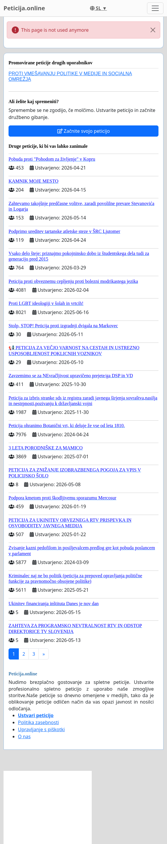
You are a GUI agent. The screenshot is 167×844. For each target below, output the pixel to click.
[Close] (153, 30)
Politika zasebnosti (38, 722)
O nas (24, 736)
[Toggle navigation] (155, 8)
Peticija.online (24, 8)
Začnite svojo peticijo (83, 131)
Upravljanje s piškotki (41, 729)
